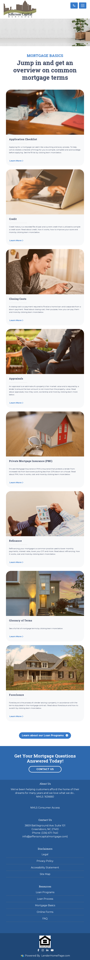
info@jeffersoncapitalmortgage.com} (45, 836)
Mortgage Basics (45, 905)
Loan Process (45, 898)
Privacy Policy (45, 861)
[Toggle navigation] (82, 5)
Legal (45, 854)
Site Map (45, 874)
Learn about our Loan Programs (45, 735)
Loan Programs (45, 892)
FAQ (45, 918)
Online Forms (45, 912)
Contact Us (45, 769)
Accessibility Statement (45, 867)
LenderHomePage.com (55, 955)
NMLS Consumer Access (45, 807)
